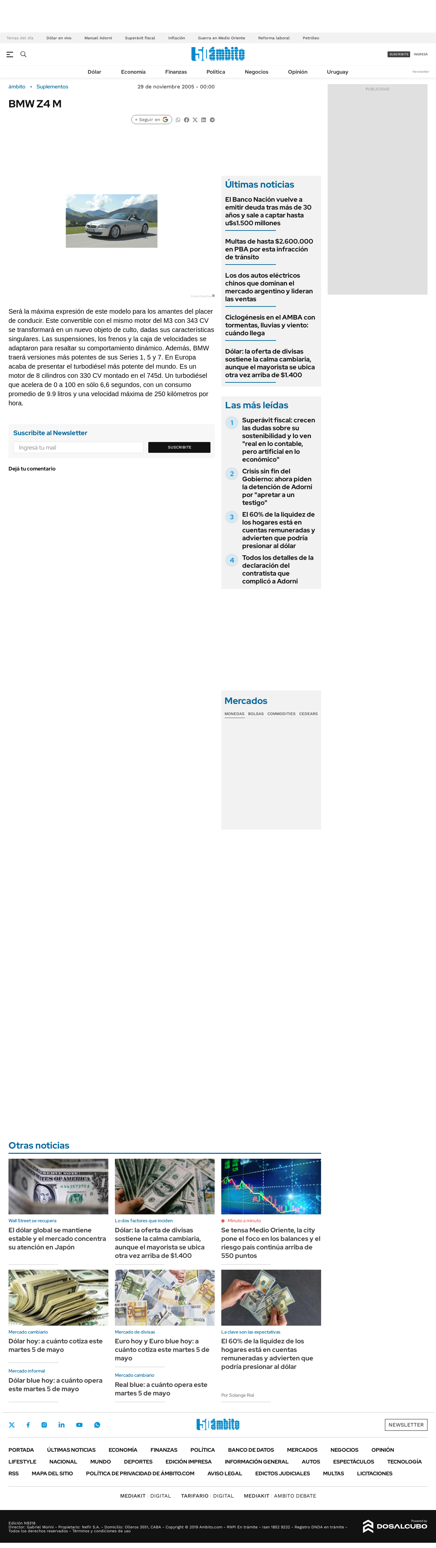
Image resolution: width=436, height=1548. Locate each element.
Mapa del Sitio (52, 1473)
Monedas (235, 713)
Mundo (100, 1461)
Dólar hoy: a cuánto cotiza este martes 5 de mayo (56, 1345)
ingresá (421, 54)
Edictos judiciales (282, 1473)
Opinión (297, 71)
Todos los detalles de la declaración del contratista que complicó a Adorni (278, 569)
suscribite (399, 54)
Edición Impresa (189, 1461)
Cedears (308, 713)
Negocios (256, 71)
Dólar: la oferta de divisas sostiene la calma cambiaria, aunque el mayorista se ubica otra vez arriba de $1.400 (270, 363)
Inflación (176, 38)
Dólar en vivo (58, 38)
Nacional (63, 1461)
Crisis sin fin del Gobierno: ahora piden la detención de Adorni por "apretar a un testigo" (277, 487)
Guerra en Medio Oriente (221, 38)
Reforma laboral (274, 38)
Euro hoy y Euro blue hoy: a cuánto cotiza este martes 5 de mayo (162, 1349)
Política (216, 71)
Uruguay (337, 71)
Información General (257, 1461)
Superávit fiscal (140, 38)
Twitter (12, 1425)
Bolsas (256, 713)
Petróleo (311, 38)
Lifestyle (22, 1461)
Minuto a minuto (244, 1221)
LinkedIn (61, 1425)
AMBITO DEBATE (280, 1496)
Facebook (28, 1425)
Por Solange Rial (237, 1395)
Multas (333, 1473)
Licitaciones (374, 1473)
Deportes (138, 1461)
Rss (14, 1473)
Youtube (79, 1425)
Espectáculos (353, 1461)
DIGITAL (145, 1496)
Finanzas (176, 71)
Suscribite (179, 447)
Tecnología (404, 1461)
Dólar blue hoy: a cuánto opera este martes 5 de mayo (55, 1384)
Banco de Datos (251, 1450)
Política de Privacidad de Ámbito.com (140, 1473)
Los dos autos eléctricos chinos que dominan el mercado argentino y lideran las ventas (269, 287)
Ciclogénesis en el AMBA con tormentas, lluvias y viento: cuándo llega (270, 325)
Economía (133, 71)
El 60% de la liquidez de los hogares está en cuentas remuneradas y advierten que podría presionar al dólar (278, 530)
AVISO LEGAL (225, 1473)
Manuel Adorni (98, 38)
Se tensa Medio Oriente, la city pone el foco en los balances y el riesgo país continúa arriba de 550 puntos (270, 1243)
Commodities (281, 713)
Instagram (44, 1425)
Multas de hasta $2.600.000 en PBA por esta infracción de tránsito (269, 249)
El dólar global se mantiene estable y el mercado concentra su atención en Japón (57, 1238)
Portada (21, 1450)
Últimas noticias (71, 1450)
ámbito (17, 86)
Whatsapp (97, 1425)
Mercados (302, 1450)
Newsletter (420, 71)
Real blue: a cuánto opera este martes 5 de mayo (161, 1388)
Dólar (94, 71)
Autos (311, 1461)
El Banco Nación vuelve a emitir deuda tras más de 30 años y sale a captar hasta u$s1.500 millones (268, 211)
